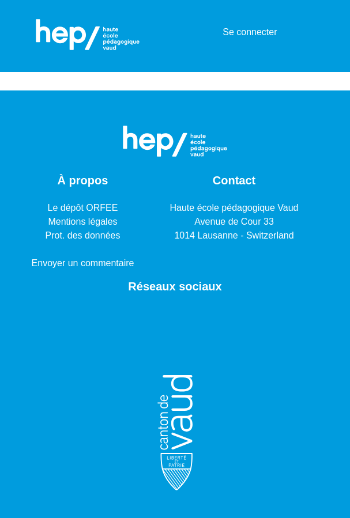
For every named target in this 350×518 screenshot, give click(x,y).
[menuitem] (212, 32)
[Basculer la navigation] (306, 32)
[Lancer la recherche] (195, 32)
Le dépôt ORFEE (83, 208)
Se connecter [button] (250, 32)
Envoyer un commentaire (83, 263)
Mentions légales (82, 221)
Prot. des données (83, 235)
